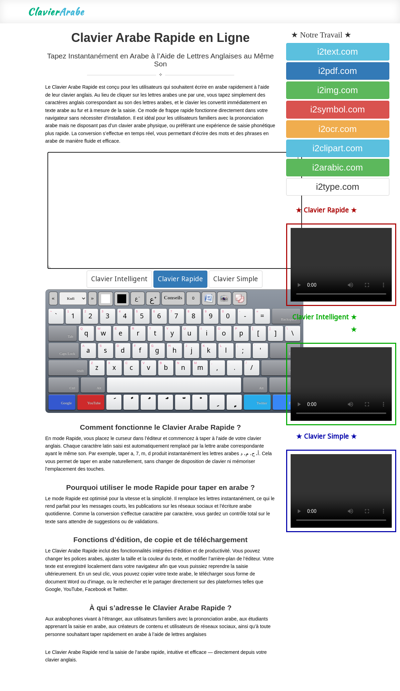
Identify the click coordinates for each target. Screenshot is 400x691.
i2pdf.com (337, 71)
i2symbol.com (337, 109)
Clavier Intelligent (119, 279)
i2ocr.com (337, 129)
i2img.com (337, 90)
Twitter (262, 403)
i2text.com (337, 51)
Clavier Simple (235, 279)
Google (66, 403)
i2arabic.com (337, 167)
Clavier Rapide (180, 279)
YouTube (94, 403)
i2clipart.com (338, 148)
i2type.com (337, 187)
